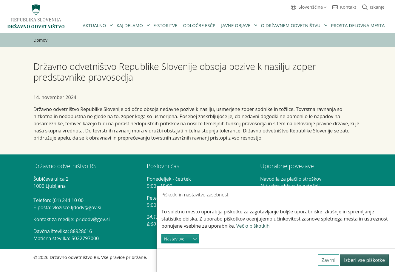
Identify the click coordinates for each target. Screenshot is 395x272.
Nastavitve (174, 239)
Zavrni (328, 260)
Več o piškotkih (253, 226)
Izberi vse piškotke (364, 260)
